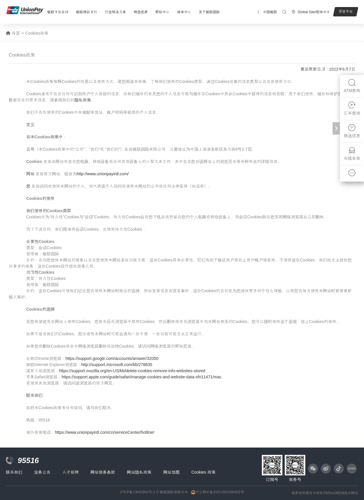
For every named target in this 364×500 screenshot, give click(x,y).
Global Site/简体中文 (314, 12)
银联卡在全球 (57, 12)
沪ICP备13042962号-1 (137, 492)
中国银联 (270, 12)
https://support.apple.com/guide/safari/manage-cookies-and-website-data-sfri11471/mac (142, 377)
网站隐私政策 (139, 472)
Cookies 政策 (203, 472)
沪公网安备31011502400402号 (220, 492)
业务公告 (42, 472)
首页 (16, 33)
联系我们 (14, 472)
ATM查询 (352, 86)
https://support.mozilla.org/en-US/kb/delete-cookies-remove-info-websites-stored (132, 370)
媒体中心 (184, 12)
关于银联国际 (209, 12)
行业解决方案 (115, 12)
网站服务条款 (102, 472)
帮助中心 (162, 12)
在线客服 (352, 153)
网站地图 (171, 472)
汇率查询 (352, 108)
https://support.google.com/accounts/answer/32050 (112, 358)
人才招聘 (70, 472)
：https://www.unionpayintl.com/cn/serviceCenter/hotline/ (102, 432)
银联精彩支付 (86, 12)
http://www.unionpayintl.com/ (103, 173)
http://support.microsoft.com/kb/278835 (116, 364)
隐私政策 (83, 100)
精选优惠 (141, 12)
